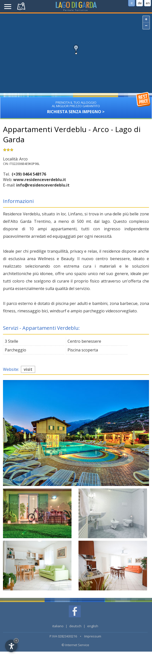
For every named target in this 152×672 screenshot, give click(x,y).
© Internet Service (75, 645)
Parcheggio (15, 350)
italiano (58, 626)
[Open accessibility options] (11, 646)
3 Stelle (11, 341)
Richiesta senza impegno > (76, 105)
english (92, 626)
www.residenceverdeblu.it (39, 179)
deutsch (75, 626)
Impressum (92, 636)
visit (28, 369)
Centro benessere (84, 341)
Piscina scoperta (83, 350)
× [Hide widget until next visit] (16, 640)
